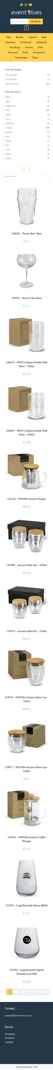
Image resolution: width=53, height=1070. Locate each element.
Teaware (41, 496)
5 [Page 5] (39, 992)
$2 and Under (11, 75)
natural (9, 127)
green (8, 114)
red (7, 145)
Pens (40, 47)
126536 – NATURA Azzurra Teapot (26, 498)
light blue (10, 123)
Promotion (39, 52)
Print (25, 52)
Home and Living (35, 833)
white (8, 154)
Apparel (32, 37)
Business (11, 42)
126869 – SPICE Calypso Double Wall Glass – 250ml (26, 432)
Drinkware (26, 42)
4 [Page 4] (31, 992)
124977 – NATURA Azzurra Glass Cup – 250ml (26, 769)
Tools (35, 57)
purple (8, 141)
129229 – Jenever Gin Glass (26, 298)
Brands (20, 37)
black (8, 97)
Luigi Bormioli (38, 903)
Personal (13, 52)
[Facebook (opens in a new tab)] (22, 4)
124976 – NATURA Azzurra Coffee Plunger (26, 839)
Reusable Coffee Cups (26, 694)
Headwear (41, 42)
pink (8, 136)
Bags (44, 37)
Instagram (10, 1033)
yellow (8, 158)
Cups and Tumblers (12, 560)
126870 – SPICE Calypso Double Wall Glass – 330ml (26, 364)
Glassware (30, 231)
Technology (21, 57)
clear (8, 110)
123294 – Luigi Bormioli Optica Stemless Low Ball (26, 971)
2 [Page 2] (17, 992)
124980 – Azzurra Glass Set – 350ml (27, 565)
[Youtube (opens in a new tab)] (30, 4)
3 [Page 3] (24, 992)
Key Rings (15, 47)
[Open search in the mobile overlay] (26, 21)
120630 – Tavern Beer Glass (26, 233)
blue (7, 101)
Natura (34, 496)
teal (7, 149)
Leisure (29, 47)
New (8, 37)
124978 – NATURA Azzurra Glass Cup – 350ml (26, 699)
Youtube (9, 1042)
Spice (38, 359)
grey (8, 119)
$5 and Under (11, 79)
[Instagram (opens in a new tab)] (26, 4)
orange (9, 132)
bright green (11, 106)
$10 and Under (12, 83)
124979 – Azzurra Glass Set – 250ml (27, 631)
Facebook (9, 1037)
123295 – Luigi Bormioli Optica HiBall (26, 905)
